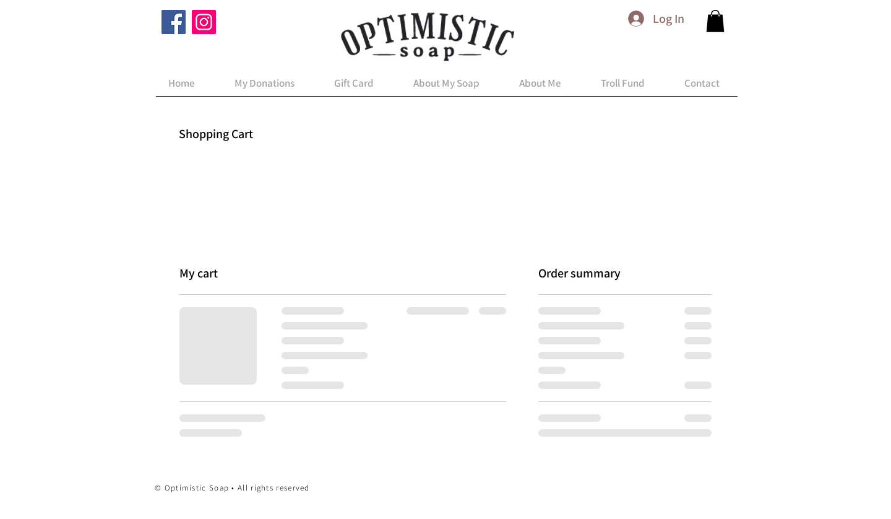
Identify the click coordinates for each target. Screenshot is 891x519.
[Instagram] (204, 22)
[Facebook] (173, 22)
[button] (715, 21)
